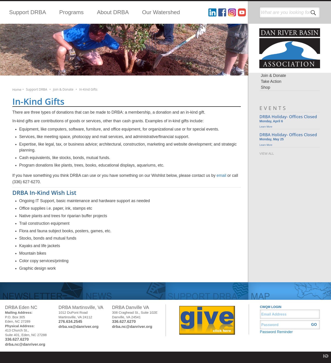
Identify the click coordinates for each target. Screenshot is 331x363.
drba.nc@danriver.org (25, 344)
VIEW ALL (267, 153)
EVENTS (273, 108)
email (221, 175)
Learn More (266, 126)
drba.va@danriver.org (78, 326)
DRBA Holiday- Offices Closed (288, 116)
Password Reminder (276, 332)
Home (16, 89)
